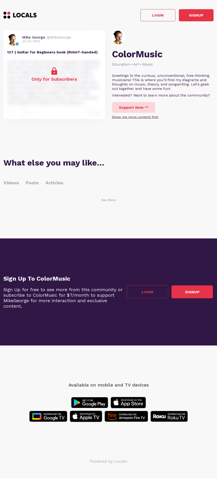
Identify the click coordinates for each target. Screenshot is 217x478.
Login (148, 16)
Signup (193, 16)
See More (108, 200)
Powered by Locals (108, 461)
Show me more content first (135, 117)
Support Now (133, 108)
